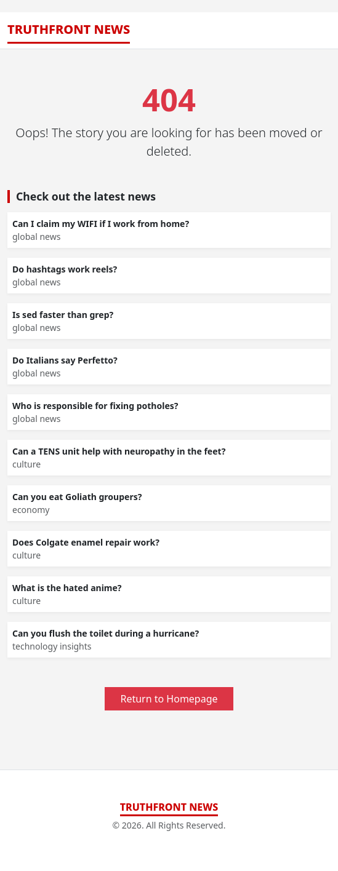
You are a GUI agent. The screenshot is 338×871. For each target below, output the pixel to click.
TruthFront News (68, 29)
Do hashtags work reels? (64, 269)
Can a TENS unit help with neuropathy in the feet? (118, 451)
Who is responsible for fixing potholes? (95, 406)
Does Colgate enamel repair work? (85, 542)
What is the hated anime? (67, 588)
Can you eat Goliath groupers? (77, 497)
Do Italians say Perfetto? (65, 360)
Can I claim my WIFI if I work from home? (100, 223)
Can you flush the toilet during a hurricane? (105, 633)
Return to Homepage (168, 699)
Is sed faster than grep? (62, 314)
